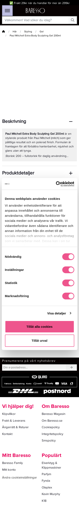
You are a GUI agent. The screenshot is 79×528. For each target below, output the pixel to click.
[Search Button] (72, 20)
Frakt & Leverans (13, 420)
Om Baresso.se (52, 420)
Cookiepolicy (51, 427)
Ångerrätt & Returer (15, 427)
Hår (15, 31)
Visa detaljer (56, 313)
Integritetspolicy (52, 434)
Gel (42, 31)
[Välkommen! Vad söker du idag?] (35, 20)
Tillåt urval (39, 340)
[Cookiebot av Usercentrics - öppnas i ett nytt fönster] (56, 184)
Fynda (46, 481)
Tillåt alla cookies (40, 326)
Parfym (46, 474)
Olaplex (47, 487)
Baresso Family (12, 463)
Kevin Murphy (51, 494)
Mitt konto (9, 470)
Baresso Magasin (53, 414)
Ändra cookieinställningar (19, 477)
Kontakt (7, 434)
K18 (44, 501)
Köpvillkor (9, 414)
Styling (28, 31)
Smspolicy (49, 440)
